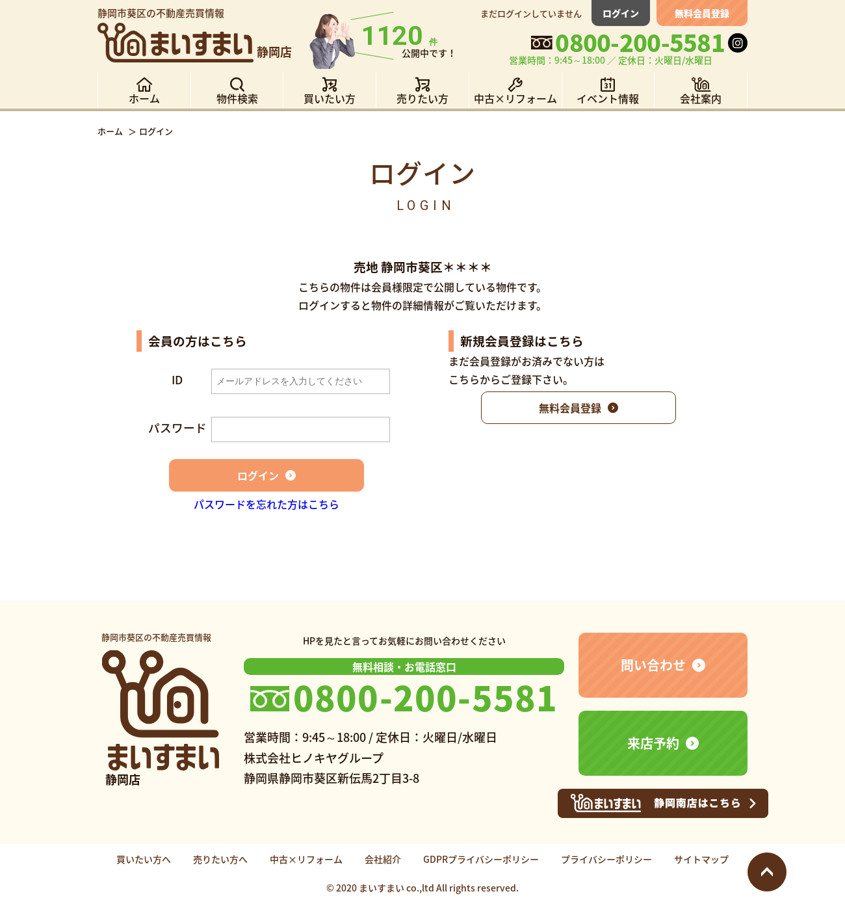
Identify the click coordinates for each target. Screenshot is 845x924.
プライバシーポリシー (606, 859)
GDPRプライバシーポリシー (481, 859)
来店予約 (653, 742)
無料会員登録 (702, 13)
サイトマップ (701, 859)
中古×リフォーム (306, 859)
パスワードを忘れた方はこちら (266, 504)
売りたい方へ (220, 859)
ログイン (621, 13)
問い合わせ (653, 664)
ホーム (110, 131)
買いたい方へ (143, 859)
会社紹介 (383, 859)
